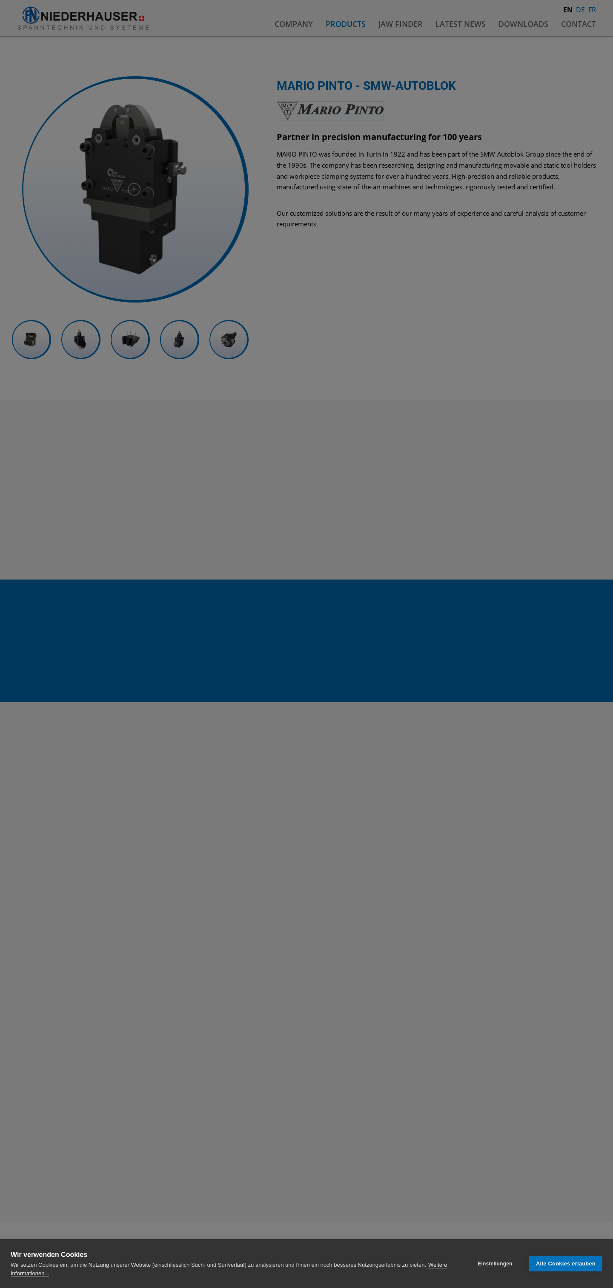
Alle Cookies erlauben (566, 1263)
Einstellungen (495, 1264)
